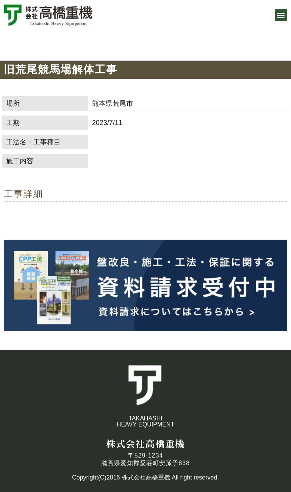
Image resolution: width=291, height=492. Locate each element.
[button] (281, 15)
